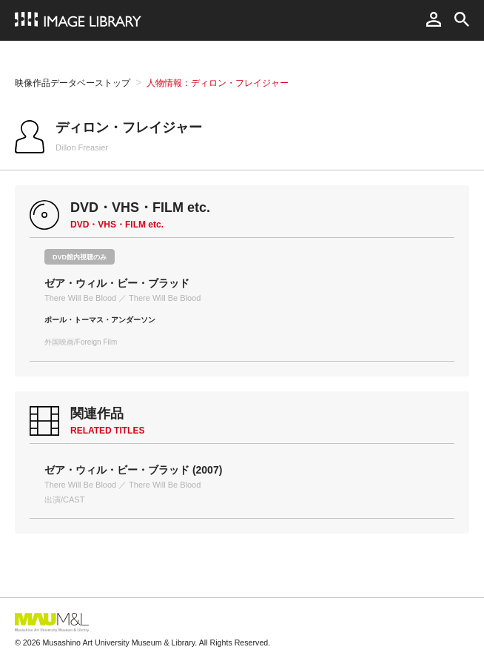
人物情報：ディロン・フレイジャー (218, 83)
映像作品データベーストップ (72, 83)
